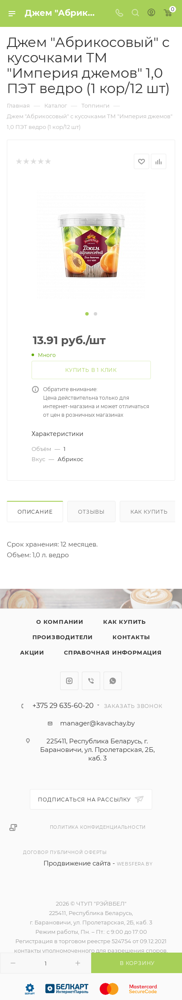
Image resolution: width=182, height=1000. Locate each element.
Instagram (69, 681)
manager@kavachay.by (97, 723)
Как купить (149, 512)
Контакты (131, 637)
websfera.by (135, 864)
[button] (87, 314)
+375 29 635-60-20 (63, 705)
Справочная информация (113, 652)
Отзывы (91, 512)
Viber (91, 681)
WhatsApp (113, 681)
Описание (34, 512)
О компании (60, 621)
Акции (32, 652)
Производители (62, 637)
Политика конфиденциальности (98, 827)
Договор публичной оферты (65, 852)
